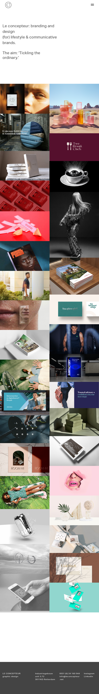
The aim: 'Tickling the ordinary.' (21, 55)
